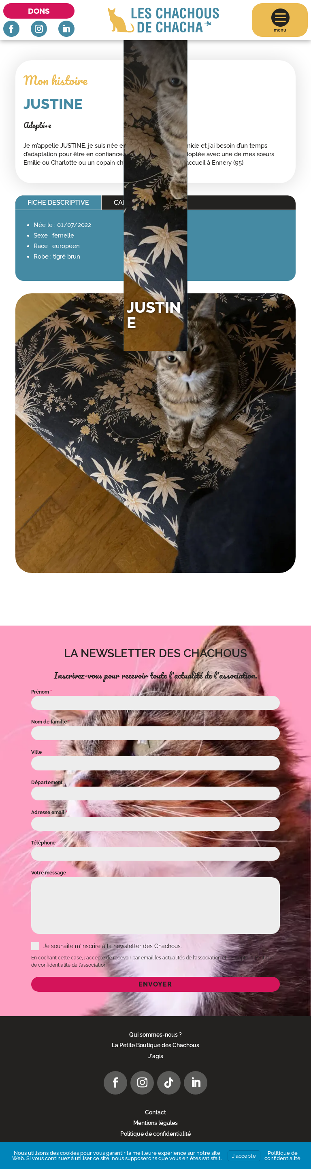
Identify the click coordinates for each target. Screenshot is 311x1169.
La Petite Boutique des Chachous (155, 1045)
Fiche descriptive (58, 202)
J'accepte (244, 1156)
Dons (39, 10)
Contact (155, 1112)
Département (47, 782)
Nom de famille (50, 722)
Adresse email (49, 812)
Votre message (48, 873)
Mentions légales (155, 1123)
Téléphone (43, 843)
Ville (36, 752)
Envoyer (155, 984)
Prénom (41, 692)
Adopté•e (37, 125)
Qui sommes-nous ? (155, 1034)
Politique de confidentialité (155, 1134)
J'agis (155, 1056)
